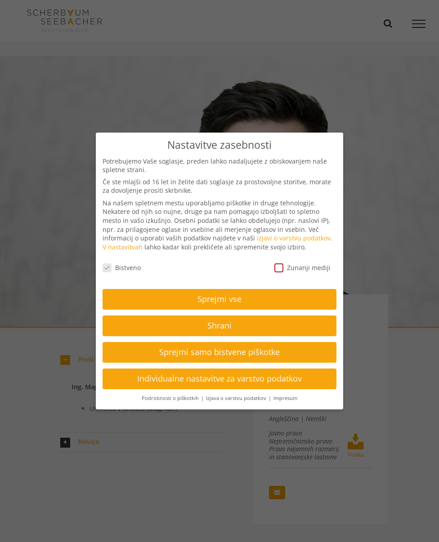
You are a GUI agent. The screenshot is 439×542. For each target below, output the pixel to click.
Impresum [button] (285, 398)
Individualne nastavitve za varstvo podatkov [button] (219, 378)
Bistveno (122, 267)
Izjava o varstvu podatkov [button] (237, 398)
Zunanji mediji (302, 267)
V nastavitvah (123, 247)
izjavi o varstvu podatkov (294, 238)
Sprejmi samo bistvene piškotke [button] (219, 352)
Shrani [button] (219, 325)
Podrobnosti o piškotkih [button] (171, 398)
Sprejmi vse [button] (219, 298)
